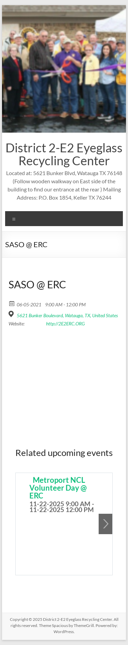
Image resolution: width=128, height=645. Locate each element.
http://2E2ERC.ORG (65, 323)
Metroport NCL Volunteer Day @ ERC (58, 487)
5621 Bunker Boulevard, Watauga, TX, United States (67, 315)
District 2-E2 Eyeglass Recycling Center (64, 154)
